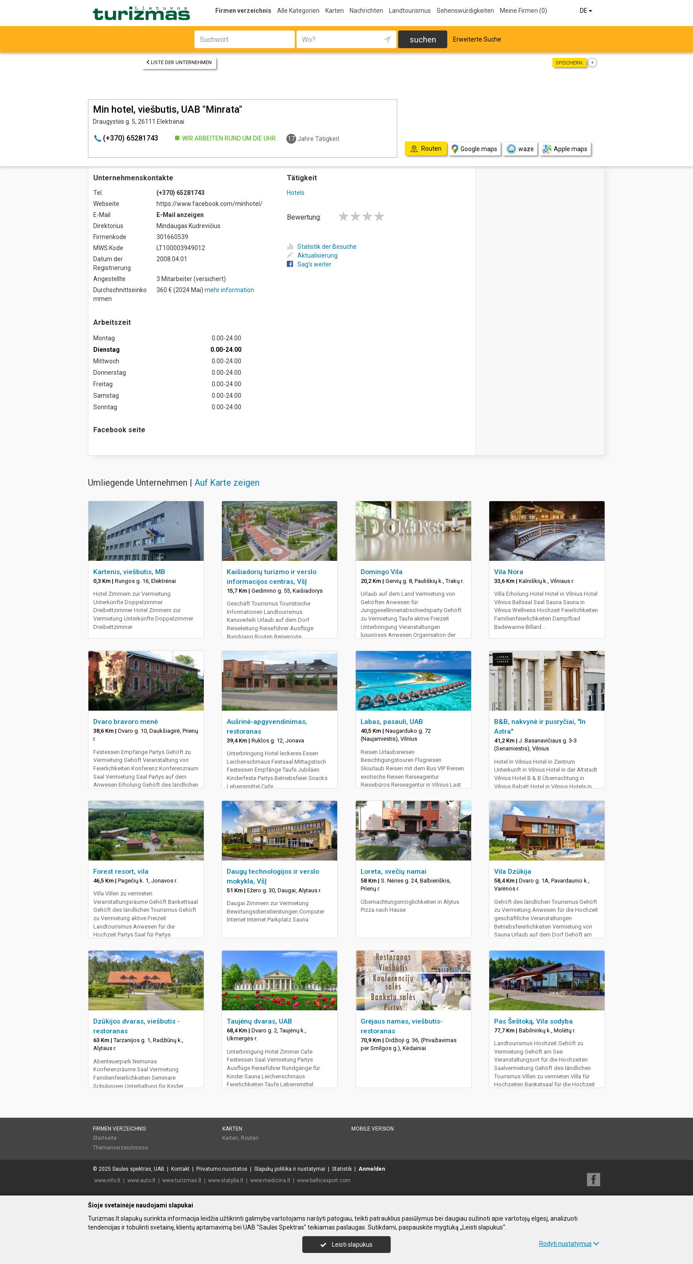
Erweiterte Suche (477, 39)
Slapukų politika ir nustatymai (289, 1169)
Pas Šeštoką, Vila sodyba (533, 1021)
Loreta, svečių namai (393, 872)
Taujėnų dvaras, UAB (259, 1021)
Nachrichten (366, 10)
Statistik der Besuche (322, 246)
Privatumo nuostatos (222, 1169)
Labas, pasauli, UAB (392, 722)
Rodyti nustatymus (569, 1243)
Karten (334, 10)
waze (520, 149)
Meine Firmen (523, 10)
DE (587, 10)
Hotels (296, 192)
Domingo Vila (382, 572)
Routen (250, 1138)
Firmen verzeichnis (243, 10)
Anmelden (371, 1169)
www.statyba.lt (226, 1180)
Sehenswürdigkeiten (465, 10)
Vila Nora (508, 572)
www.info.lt (107, 1180)
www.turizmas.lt (182, 1180)
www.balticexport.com (323, 1180)
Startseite (105, 1138)
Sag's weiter (309, 264)
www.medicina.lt (270, 1180)
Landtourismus (410, 10)
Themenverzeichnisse (120, 1148)
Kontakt (180, 1169)
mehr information (229, 289)
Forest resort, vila (120, 872)
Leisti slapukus (346, 1244)
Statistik (342, 1169)
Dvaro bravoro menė (125, 722)
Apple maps (564, 149)
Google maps (474, 149)
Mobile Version (372, 1129)
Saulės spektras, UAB (138, 1169)
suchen (423, 39)
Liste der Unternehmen (179, 62)
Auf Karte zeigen (226, 482)
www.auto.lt (141, 1180)
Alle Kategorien (298, 10)
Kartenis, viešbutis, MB (129, 572)
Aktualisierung (312, 255)
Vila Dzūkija (512, 872)
